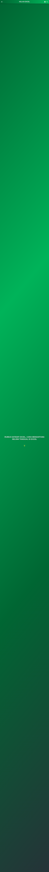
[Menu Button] (2, 2)
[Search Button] (47, 2)
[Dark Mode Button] (45, 2)
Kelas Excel (24, 2)
